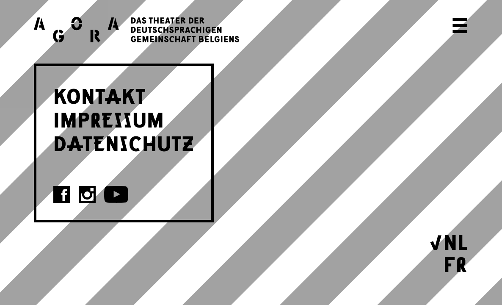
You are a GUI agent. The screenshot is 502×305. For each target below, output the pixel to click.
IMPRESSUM (108, 118)
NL (456, 241)
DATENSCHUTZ (123, 142)
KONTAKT (99, 95)
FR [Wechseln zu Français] (455, 263)
